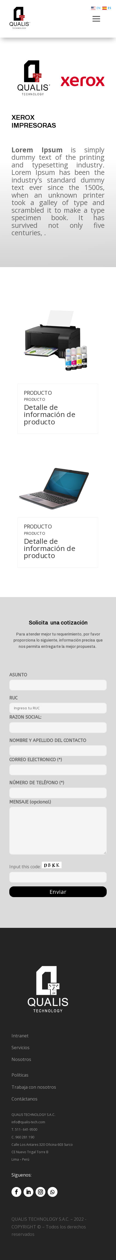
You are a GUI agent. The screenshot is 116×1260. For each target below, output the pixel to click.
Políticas (19, 1075)
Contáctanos (24, 1099)
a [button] (96, 19)
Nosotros (21, 1059)
